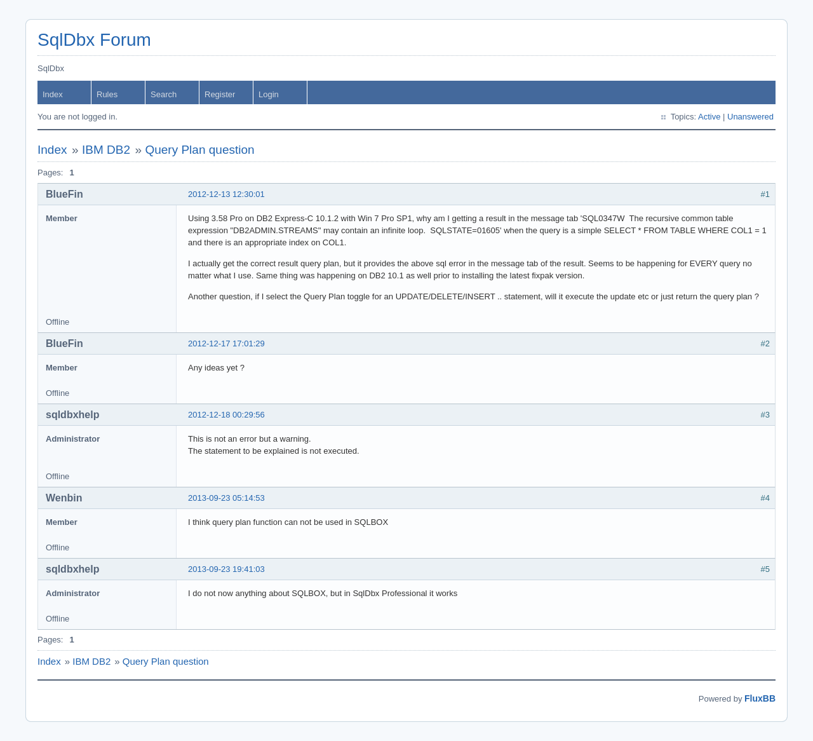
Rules (107, 94)
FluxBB (760, 698)
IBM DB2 (106, 149)
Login (269, 94)
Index (53, 94)
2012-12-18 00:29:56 (226, 414)
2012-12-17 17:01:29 (226, 343)
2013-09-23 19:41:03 (226, 569)
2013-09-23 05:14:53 (226, 498)
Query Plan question (199, 149)
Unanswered (750, 116)
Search (164, 94)
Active (709, 116)
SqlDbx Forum (94, 40)
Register (220, 94)
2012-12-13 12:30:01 (226, 194)
